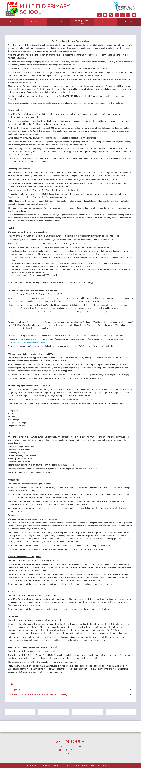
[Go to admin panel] (112, 765)
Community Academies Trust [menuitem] (82, 22)
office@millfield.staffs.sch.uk (72, 750)
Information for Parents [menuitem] (59, 22)
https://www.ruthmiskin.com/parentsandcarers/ (26, 342)
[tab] (70, 684)
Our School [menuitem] (35, 22)
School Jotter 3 (75, 765)
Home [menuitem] (12, 22)
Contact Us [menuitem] (129, 22)
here (71, 282)
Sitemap (100, 765)
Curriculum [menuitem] (106, 22)
